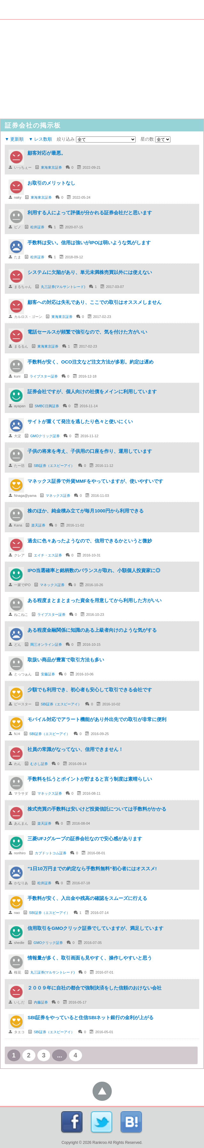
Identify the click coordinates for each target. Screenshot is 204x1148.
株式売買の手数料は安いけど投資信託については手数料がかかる (96, 809)
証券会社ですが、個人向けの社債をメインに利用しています (92, 391)
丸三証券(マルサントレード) (63, 287)
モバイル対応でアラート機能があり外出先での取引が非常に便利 (96, 719)
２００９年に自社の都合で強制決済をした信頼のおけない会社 (94, 987)
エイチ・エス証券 (48, 555)
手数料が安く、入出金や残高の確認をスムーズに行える (87, 898)
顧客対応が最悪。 (46, 153)
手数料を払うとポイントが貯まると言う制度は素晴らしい (89, 779)
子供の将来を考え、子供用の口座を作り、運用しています (89, 451)
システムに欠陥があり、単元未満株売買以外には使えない (89, 272)
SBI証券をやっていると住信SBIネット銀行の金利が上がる (90, 1017)
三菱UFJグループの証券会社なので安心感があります (84, 838)
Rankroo (100, 1142)
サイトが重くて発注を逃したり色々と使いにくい (80, 421)
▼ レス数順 (40, 139)
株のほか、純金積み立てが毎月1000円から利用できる (85, 510)
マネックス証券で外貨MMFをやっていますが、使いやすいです (95, 481)
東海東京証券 (51, 167)
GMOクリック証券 (45, 436)
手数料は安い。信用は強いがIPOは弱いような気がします (89, 242)
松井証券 (37, 227)
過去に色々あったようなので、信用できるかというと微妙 (89, 540)
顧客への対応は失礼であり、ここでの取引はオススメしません (94, 302)
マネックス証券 (58, 495)
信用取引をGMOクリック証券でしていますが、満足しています (95, 928)
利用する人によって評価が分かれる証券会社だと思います (89, 212)
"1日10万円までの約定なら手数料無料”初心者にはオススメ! (92, 868)
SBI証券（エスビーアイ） (54, 465)
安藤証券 (48, 674)
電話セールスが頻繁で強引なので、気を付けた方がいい (87, 332)
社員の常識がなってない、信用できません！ (77, 749)
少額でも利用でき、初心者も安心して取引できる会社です (89, 689)
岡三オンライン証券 (46, 644)
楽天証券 (38, 525)
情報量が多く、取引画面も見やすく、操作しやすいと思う (89, 957)
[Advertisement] (102, 67)
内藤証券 (41, 1002)
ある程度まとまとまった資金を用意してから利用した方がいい (94, 600)
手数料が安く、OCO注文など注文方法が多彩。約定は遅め (90, 361)
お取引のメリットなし (51, 183)
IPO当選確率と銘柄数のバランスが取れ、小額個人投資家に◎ (93, 570)
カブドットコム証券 (50, 853)
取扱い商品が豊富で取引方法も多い (65, 659)
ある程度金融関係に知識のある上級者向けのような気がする (92, 630)
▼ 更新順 (14, 139)
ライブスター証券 (44, 376)
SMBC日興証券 (47, 406)
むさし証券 (39, 764)
